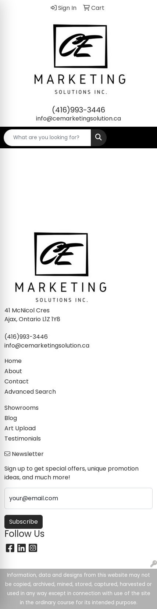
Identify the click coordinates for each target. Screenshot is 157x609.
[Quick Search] (47, 137)
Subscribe (23, 521)
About (13, 371)
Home (13, 361)
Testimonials (22, 438)
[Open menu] (142, 137)
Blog (10, 418)
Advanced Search (30, 391)
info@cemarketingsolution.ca (78, 118)
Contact (16, 381)
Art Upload (20, 428)
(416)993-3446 (78, 110)
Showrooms (21, 408)
